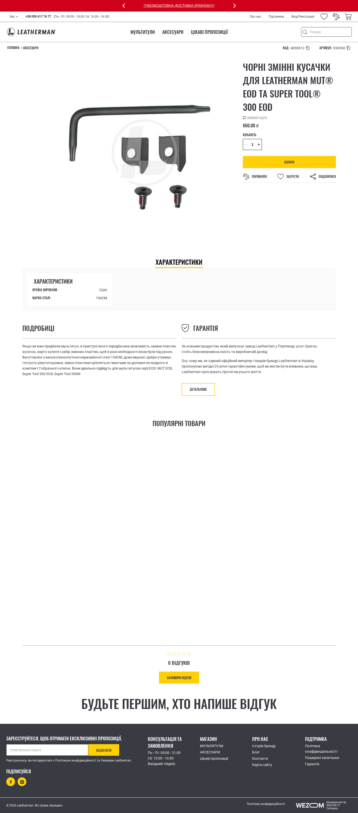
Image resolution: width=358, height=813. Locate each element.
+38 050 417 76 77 (38, 16)
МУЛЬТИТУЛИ (142, 32)
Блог (256, 752)
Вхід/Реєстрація (303, 16)
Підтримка (276, 16)
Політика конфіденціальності (321, 748)
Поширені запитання (322, 758)
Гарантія (312, 764)
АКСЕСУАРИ (172, 32)
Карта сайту (262, 765)
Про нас (255, 16)
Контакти (260, 758)
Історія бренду (264, 746)
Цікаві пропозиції (209, 32)
